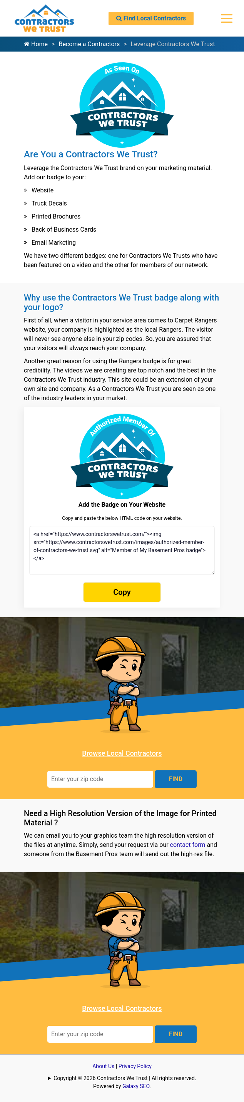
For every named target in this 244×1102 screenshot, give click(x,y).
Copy (121, 592)
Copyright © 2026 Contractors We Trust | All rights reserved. (124, 1078)
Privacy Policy (135, 1066)
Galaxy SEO (135, 1086)
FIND (175, 779)
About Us (103, 1066)
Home (36, 44)
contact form (188, 844)
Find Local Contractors (151, 18)
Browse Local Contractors (122, 753)
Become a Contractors (89, 44)
